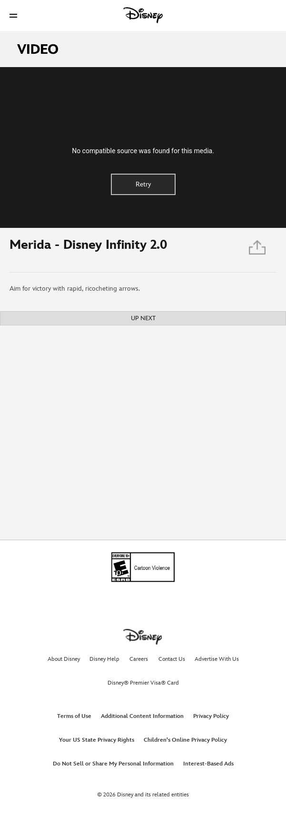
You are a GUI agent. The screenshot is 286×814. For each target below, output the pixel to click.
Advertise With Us (217, 659)
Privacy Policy (211, 716)
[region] (143, 147)
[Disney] (143, 15)
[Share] (258, 250)
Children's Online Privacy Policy (185, 740)
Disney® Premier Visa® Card (143, 683)
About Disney (64, 659)
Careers (138, 659)
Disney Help (104, 659)
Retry (143, 184)
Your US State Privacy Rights (96, 740)
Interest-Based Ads (208, 763)
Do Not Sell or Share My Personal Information (113, 763)
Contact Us (171, 659)
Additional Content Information (142, 716)
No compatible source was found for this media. (143, 151)
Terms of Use (74, 716)
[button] (13, 15)
